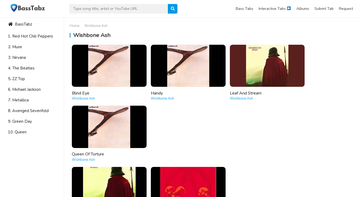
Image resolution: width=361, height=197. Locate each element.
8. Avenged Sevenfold (28, 110)
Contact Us (302, 191)
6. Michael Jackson (24, 89)
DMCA (348, 191)
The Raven (153, 146)
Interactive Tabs (275, 8)
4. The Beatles (21, 68)
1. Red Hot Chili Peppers (30, 36)
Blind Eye (80, 89)
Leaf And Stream (231, 89)
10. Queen (17, 132)
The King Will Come (90, 146)
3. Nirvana (17, 57)
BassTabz (20, 24)
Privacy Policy (327, 191)
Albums (302, 8)
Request (346, 8)
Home (74, 25)
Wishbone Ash (83, 94)
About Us (282, 191)
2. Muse (15, 47)
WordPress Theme (54, 184)
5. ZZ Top (16, 78)
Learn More (322, 169)
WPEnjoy (81, 184)
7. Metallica (18, 100)
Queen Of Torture (302, 89)
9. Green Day (20, 121)
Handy (149, 89)
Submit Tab (324, 8)
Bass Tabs (244, 8)
